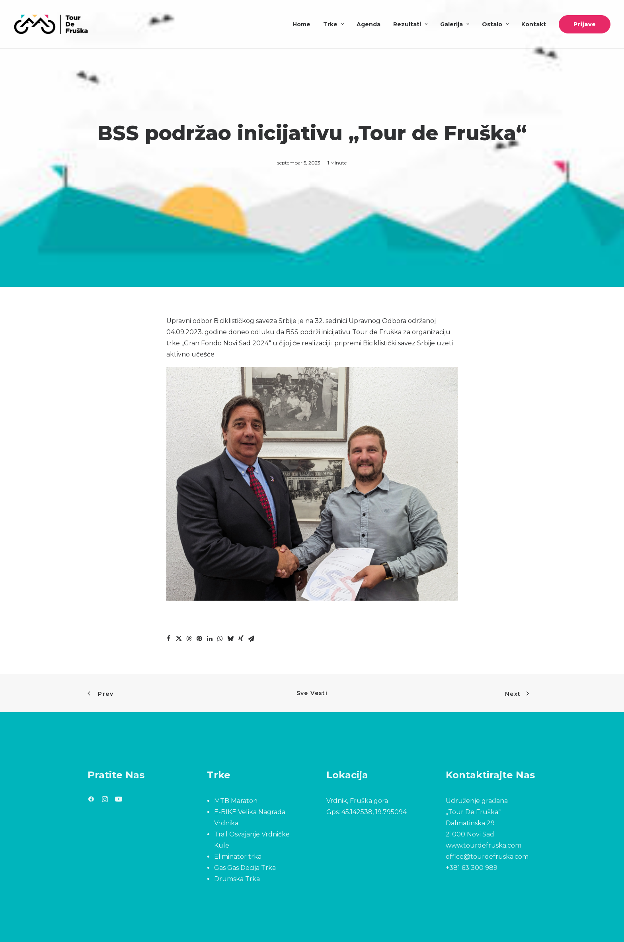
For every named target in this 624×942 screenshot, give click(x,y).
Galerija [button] (454, 24)
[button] (91, 800)
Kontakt (533, 24)
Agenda (368, 24)
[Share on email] (251, 638)
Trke (333, 24)
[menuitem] (304, 24)
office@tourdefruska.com (487, 856)
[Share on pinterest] (199, 638)
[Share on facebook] (168, 638)
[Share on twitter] (178, 638)
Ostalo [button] (495, 24)
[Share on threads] (189, 638)
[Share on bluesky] (230, 638)
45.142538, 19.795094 (374, 812)
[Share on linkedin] (209, 638)
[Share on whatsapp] (220, 638)
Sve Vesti (312, 693)
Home (301, 24)
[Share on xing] (241, 638)
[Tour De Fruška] (51, 24)
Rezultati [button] (410, 24)
